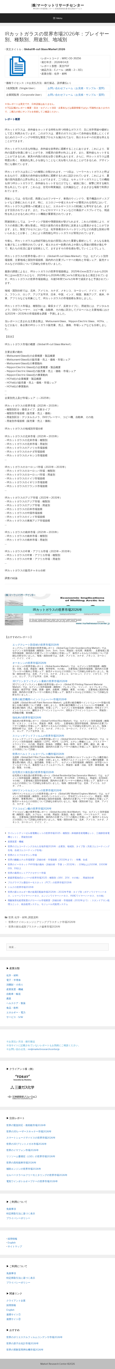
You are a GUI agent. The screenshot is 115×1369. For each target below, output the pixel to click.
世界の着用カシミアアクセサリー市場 (27, 872)
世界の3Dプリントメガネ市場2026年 (26, 1144)
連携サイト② (13, 1319)
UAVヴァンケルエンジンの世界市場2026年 (37, 790)
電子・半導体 (13, 980)
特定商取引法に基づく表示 (20, 1213)
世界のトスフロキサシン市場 (22, 855)
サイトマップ (15, 1246)
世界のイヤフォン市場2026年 (22, 1150)
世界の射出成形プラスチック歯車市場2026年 (34, 926)
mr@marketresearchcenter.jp (44, 1049)
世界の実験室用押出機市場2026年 (24, 1349)
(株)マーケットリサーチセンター (57, 5)
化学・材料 (20, 917)
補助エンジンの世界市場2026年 (23, 1168)
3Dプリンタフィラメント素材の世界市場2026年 (40, 681)
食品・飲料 (12, 1007)
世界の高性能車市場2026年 (21, 1162)
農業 (8, 998)
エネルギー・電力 (15, 1012)
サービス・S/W (14, 1017)
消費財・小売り (14, 984)
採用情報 (12, 1238)
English (12, 1242)
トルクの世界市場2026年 (21, 887)
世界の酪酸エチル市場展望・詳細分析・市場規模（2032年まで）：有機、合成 (47, 859)
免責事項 (11, 1209)
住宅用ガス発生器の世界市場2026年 (33, 772)
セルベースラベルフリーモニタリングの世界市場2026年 (36, 1175)
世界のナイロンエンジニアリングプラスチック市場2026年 (42, 922)
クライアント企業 (15, 1300)
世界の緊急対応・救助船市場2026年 (26, 1125)
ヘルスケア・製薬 (15, 1003)
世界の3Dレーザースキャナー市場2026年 (28, 1131)
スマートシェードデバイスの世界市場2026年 (30, 1137)
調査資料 (33, 917)
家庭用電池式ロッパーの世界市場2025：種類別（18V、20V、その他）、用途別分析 (51, 877)
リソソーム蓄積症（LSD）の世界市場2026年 (30, 1156)
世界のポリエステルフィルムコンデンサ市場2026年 (34, 1337)
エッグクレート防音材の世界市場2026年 (35, 644)
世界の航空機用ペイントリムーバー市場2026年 (39, 699)
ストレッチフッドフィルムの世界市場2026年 (38, 735)
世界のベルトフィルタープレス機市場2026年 (38, 753)
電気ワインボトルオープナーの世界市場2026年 (32, 1181)
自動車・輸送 (13, 994)
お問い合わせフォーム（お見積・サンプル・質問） (77, 88)
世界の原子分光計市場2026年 (22, 1343)
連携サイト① (13, 1314)
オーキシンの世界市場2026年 (29, 662)
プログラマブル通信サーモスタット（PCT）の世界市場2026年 (40, 882)
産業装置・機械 (15, 841)
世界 (11, 917)
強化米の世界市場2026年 (26, 717)
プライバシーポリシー (18, 1218)
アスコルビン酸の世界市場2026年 (32, 808)
